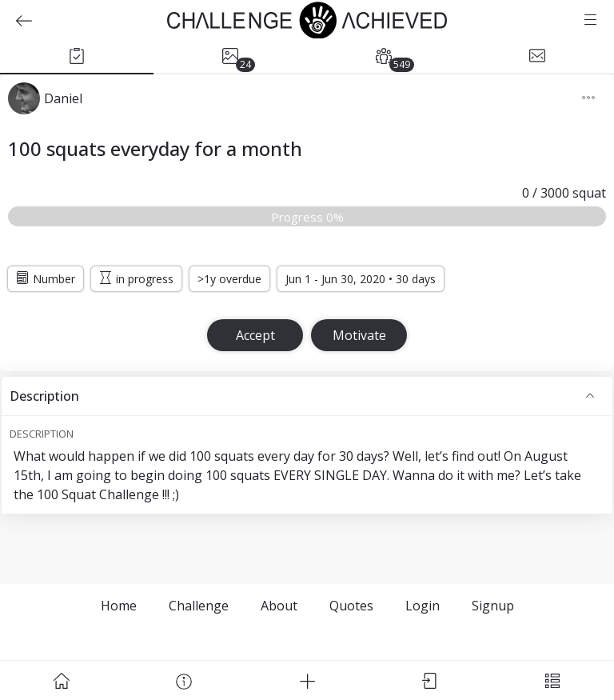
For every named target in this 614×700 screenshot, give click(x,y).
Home (119, 605)
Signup (493, 605)
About (279, 605)
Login (422, 605)
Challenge (199, 605)
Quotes (351, 605)
